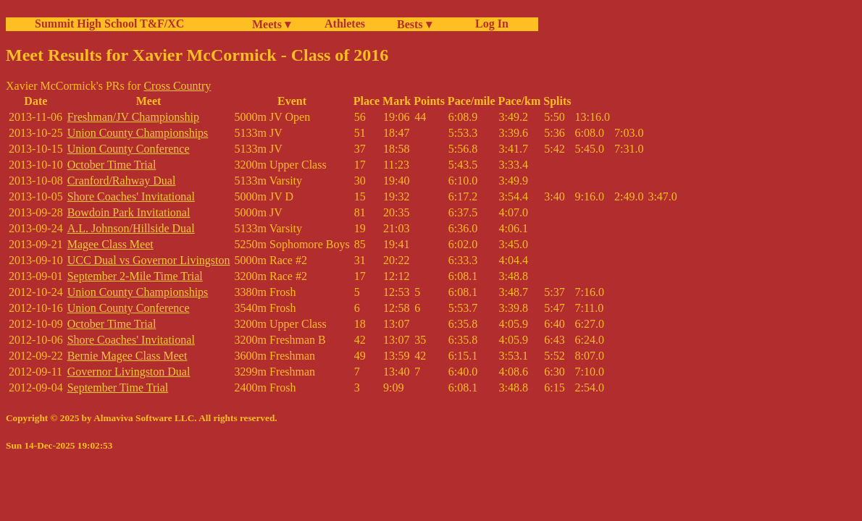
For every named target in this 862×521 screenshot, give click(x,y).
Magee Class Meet (110, 244)
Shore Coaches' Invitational (131, 196)
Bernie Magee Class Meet (127, 356)
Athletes (345, 23)
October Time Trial (111, 164)
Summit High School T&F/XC (109, 23)
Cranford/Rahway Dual (121, 180)
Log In (489, 23)
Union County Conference (128, 149)
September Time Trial (118, 387)
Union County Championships (138, 133)
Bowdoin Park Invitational (129, 212)
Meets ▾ (271, 24)
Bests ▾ (414, 24)
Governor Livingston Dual (129, 371)
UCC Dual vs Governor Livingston (148, 260)
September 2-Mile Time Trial (135, 276)
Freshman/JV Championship (133, 117)
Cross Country (177, 86)
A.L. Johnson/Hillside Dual (131, 228)
